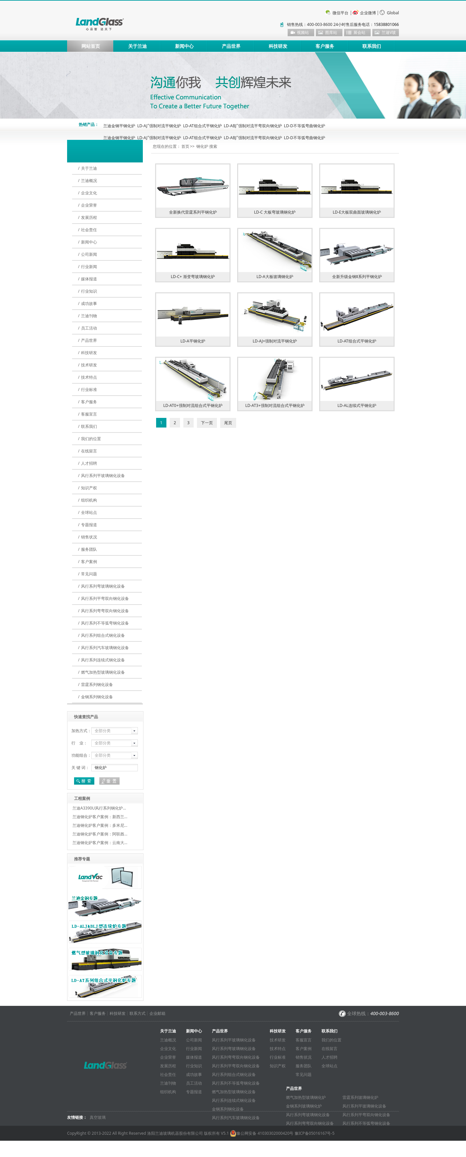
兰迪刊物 (89, 316)
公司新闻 (89, 254)
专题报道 (89, 525)
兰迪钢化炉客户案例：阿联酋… (100, 834)
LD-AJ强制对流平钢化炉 (159, 126)
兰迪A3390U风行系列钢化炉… (99, 808)
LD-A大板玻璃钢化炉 (274, 276)
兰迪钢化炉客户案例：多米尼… (100, 825)
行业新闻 (89, 266)
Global (393, 13)
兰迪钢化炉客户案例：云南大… (100, 842)
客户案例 (89, 561)
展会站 (359, 32)
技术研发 (89, 365)
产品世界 (231, 46)
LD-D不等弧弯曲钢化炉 (304, 126)
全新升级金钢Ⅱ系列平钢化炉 (357, 276)
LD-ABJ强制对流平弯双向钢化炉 (253, 126)
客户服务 (325, 46)
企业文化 (89, 193)
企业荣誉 (89, 205)
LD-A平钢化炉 (192, 341)
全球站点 (89, 512)
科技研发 (278, 46)
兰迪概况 (89, 180)
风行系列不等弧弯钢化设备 (105, 623)
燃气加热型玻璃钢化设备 (103, 672)
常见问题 (89, 574)
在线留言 (89, 451)
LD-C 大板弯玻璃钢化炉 (275, 212)
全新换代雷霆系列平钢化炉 (193, 212)
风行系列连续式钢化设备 (103, 660)
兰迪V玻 (389, 32)
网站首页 (90, 46)
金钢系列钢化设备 (97, 697)
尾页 (228, 423)
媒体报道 (89, 279)
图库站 (331, 32)
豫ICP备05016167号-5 (315, 1133)
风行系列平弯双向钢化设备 (105, 598)
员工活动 (89, 328)
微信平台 (340, 13)
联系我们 (371, 46)
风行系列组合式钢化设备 (103, 635)
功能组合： (81, 755)
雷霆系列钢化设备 (97, 684)
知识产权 (89, 488)
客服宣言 (89, 414)
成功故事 (89, 303)
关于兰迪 (137, 46)
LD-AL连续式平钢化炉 (356, 405)
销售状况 (89, 537)
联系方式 (137, 1013)
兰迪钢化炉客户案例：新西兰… (100, 817)
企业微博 (368, 13)
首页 (185, 146)
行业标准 (89, 389)
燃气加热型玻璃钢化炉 (306, 1097)
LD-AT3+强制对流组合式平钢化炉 (274, 405)
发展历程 (89, 217)
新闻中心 (184, 46)
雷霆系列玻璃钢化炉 (360, 1097)
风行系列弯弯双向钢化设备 (105, 611)
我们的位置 (91, 438)
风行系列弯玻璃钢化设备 (103, 586)
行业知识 (89, 291)
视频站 (303, 32)
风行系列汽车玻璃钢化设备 (105, 647)
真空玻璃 (98, 1117)
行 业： (79, 743)
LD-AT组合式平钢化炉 (202, 126)
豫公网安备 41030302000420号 (261, 1133)
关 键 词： (80, 767)
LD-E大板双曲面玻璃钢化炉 (357, 212)
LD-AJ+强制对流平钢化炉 (275, 341)
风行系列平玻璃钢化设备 (103, 475)
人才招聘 (89, 463)
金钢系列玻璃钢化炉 (304, 1106)
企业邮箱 (157, 1013)
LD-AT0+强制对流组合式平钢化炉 (192, 405)
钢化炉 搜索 (206, 146)
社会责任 (89, 230)
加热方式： (81, 730)
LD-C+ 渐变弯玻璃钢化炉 (193, 276)
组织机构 (89, 500)
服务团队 (89, 549)
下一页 (207, 423)
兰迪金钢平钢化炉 (119, 126)
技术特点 (89, 377)
